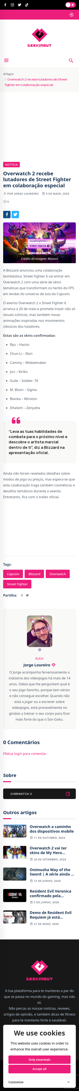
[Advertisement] (39, 120)
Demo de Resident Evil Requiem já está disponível (51, 914)
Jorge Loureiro (26, 193)
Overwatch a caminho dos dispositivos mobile (52, 828)
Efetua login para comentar (24, 753)
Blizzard (34, 574)
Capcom (13, 574)
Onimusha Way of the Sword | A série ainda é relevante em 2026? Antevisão (51, 872)
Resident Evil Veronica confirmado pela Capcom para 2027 (50, 893)
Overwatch (58, 574)
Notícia (11, 164)
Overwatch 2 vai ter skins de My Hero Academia (48, 850)
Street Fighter (17, 584)
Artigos (8, 74)
